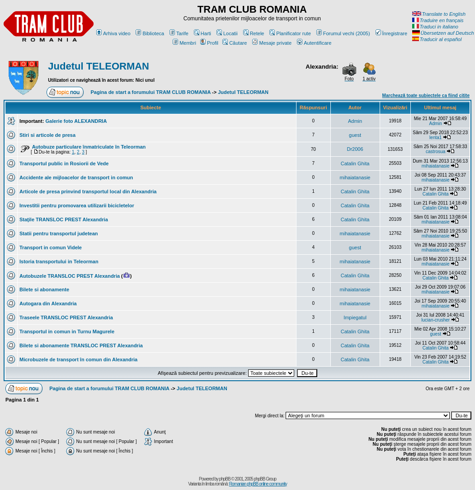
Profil (209, 43)
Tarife (178, 33)
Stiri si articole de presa (47, 135)
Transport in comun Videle (50, 247)
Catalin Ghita (355, 163)
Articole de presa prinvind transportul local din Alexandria (87, 191)
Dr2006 (355, 149)
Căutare (234, 43)
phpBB (224, 478)
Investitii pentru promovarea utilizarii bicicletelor (76, 205)
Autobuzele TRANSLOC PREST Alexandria (69, 276)
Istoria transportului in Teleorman (59, 261)
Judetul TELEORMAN (98, 66)
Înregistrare (392, 33)
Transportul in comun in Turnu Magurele (66, 331)
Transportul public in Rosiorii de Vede (63, 163)
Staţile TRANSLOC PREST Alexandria (63, 219)
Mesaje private (272, 43)
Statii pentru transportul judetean (58, 233)
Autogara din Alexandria (48, 303)
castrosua (435, 151)
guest (355, 135)
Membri (184, 43)
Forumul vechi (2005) (343, 33)
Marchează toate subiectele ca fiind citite (426, 95)
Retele (253, 33)
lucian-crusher (435, 319)
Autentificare (314, 43)
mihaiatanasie (436, 165)
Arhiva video (113, 33)
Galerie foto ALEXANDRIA (76, 121)
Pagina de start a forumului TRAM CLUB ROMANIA (151, 92)
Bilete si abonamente (44, 289)
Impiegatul (355, 317)
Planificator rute (289, 33)
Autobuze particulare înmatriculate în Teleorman (89, 146)
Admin (355, 121)
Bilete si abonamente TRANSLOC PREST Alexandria (81, 345)
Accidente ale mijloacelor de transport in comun (76, 177)
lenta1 (435, 137)
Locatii (227, 33)
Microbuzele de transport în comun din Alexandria (78, 359)
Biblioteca (150, 33)
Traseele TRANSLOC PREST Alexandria (66, 317)
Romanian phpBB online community (258, 483)
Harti (202, 33)
